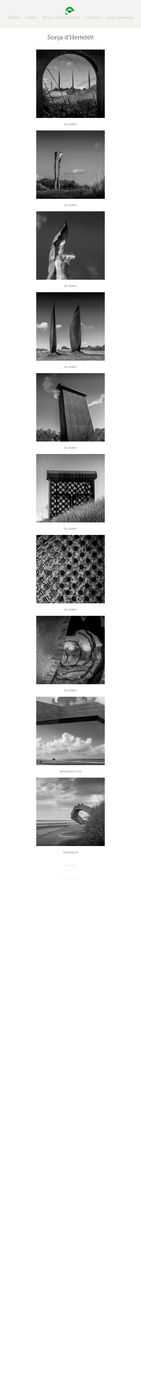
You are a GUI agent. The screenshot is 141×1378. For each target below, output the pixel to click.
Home (14, 17)
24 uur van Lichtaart (61, 17)
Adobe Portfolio (74, 879)
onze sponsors (119, 17)
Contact (92, 17)
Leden (31, 17)
